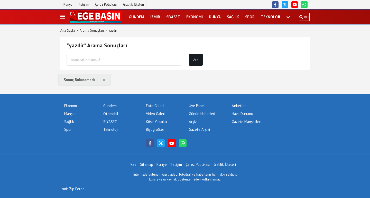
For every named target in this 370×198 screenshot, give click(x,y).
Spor (250, 16)
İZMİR (155, 16)
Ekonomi (194, 16)
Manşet (70, 113)
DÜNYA (215, 16)
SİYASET (173, 16)
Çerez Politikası (106, 4)
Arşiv (193, 121)
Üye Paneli (197, 105)
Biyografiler (155, 129)
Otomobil (110, 113)
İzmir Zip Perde (72, 188)
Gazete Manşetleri (246, 121)
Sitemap (146, 164)
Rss (133, 164)
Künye (67, 4)
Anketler (239, 105)
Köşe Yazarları (157, 121)
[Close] (103, 80)
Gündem (136, 16)
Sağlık (233, 16)
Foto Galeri (155, 105)
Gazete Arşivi (199, 129)
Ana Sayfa (67, 30)
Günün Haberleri (202, 113)
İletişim (83, 4)
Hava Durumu (242, 113)
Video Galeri (155, 113)
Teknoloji (270, 16)
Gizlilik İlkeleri (133, 4)
